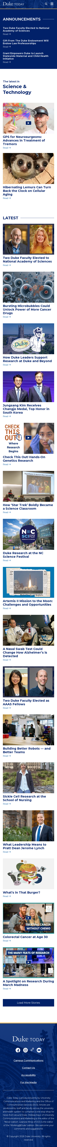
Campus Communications (28, 1060)
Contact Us (28, 1067)
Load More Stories (28, 1002)
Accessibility (28, 1075)
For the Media (28, 1082)
